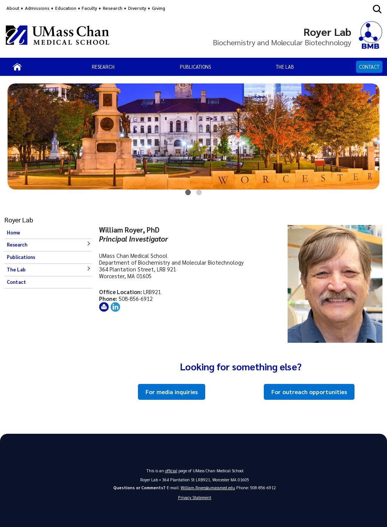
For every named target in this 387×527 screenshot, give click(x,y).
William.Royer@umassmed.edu (208, 487)
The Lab (285, 66)
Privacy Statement (194, 497)
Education (65, 8)
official (171, 470)
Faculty (89, 8)
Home (13, 233)
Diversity (137, 8)
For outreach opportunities (309, 392)
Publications (195, 66)
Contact (369, 66)
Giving (158, 8)
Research (103, 66)
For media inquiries (172, 392)
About (12, 8)
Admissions (37, 8)
